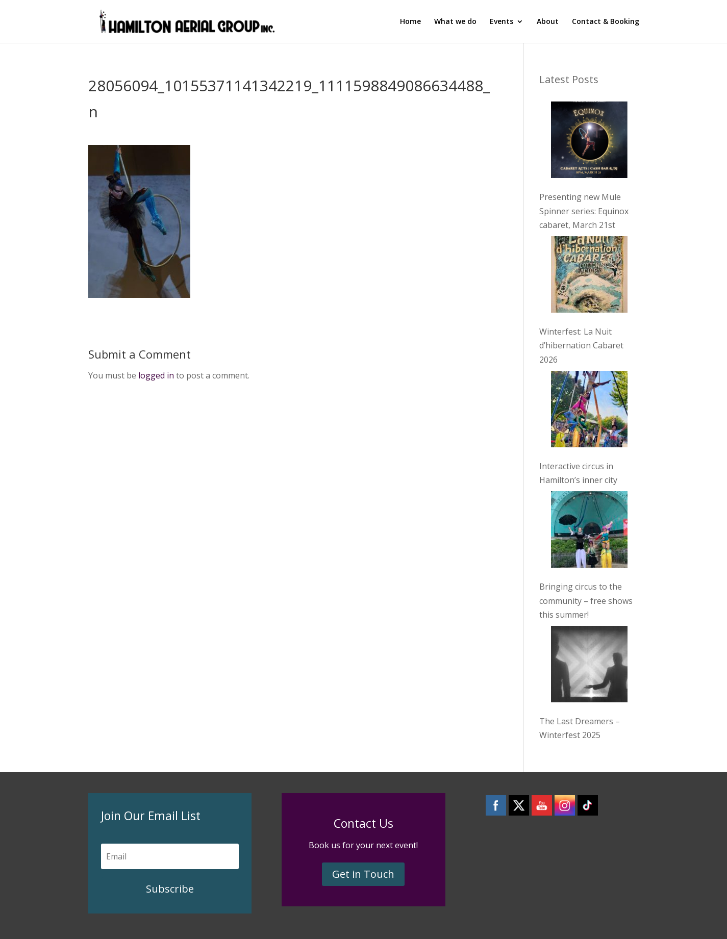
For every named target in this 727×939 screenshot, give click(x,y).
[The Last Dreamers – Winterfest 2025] (589, 666)
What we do (455, 22)
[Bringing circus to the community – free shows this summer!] (589, 531)
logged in (156, 375)
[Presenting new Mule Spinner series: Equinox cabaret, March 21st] (589, 141)
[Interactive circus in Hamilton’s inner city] (589, 411)
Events (501, 22)
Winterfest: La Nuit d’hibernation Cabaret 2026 (581, 345)
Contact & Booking (605, 22)
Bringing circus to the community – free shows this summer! (586, 600)
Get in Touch (363, 874)
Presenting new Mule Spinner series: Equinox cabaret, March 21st (584, 210)
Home (410, 22)
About (548, 22)
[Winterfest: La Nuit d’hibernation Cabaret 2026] (589, 276)
